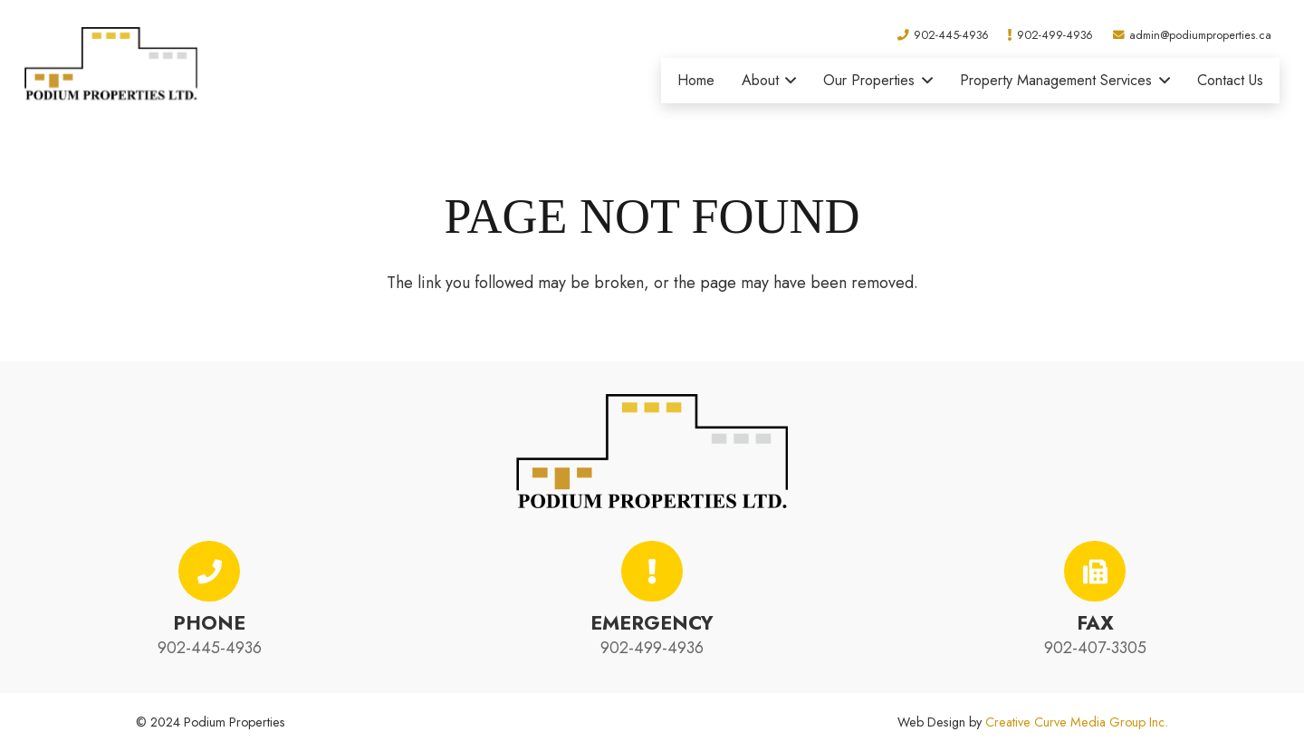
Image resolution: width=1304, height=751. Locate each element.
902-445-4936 (210, 648)
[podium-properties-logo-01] (110, 63)
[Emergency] (652, 571)
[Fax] (1095, 571)
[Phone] (209, 571)
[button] (788, 80)
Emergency (652, 623)
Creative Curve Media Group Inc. (1076, 722)
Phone (209, 623)
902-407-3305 (1095, 648)
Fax (1095, 623)
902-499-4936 (652, 648)
